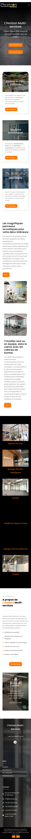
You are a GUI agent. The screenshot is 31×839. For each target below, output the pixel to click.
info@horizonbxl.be (11, 799)
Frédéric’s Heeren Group (15, 523)
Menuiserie (15, 178)
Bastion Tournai (15, 443)
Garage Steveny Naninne (16, 549)
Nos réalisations (15, 45)
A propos (5, 767)
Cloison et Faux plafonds (15, 83)
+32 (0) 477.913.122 (11, 810)
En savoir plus (11, 109)
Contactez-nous (15, 52)
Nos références (7, 773)
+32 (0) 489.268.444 (11, 806)
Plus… (6, 275)
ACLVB (15, 498)
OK (13, 836)
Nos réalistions (7, 770)
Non (18, 836)
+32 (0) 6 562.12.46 (11, 802)
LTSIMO (15, 574)
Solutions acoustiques (15, 131)
